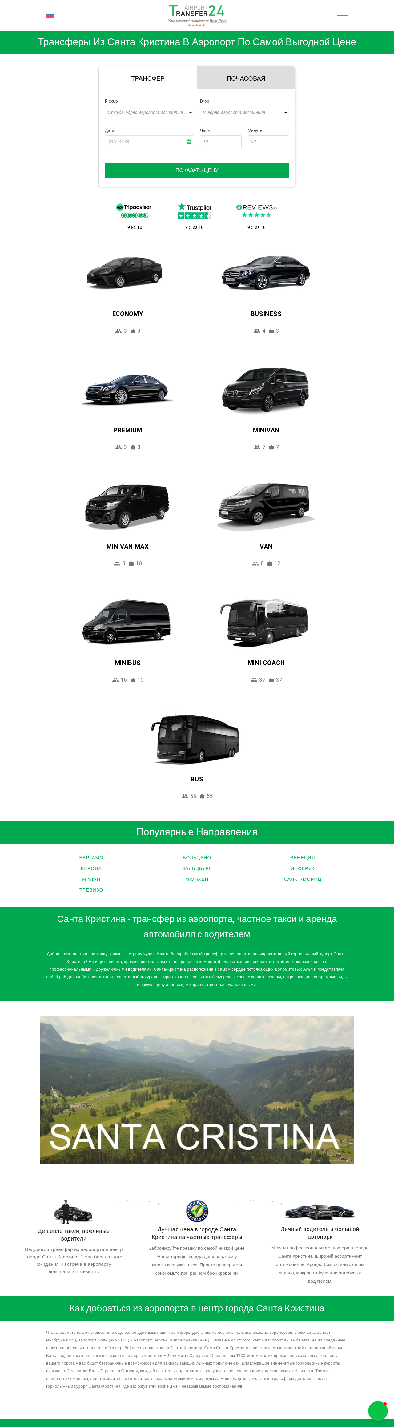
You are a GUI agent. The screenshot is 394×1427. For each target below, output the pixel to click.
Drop (204, 101)
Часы (205, 130)
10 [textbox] (205, 142)
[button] (378, 1411)
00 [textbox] (253, 142)
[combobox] (149, 112)
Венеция (302, 857)
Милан (91, 879)
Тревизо (91, 890)
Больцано (197, 857)
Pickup (111, 101)
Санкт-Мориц (302, 879)
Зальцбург (197, 868)
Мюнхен (196, 879)
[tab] (148, 77)
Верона (91, 868)
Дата (110, 130)
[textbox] (149, 112)
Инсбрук (303, 868)
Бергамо (91, 857)
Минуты (255, 130)
